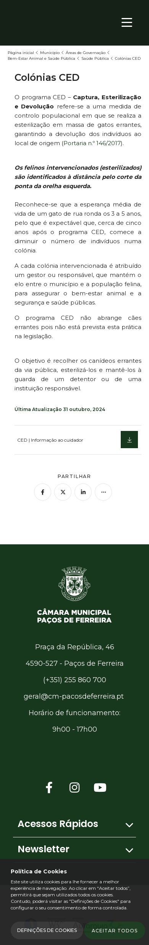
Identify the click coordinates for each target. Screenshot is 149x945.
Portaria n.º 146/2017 (92, 143)
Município (50, 52)
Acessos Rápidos (58, 823)
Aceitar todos (115, 931)
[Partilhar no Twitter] (62, 492)
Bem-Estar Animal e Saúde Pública (41, 58)
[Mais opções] (103, 492)
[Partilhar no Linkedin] (83, 492)
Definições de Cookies (47, 930)
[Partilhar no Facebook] (42, 492)
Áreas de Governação (85, 52)
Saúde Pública (95, 58)
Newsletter (44, 849)
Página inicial (21, 52)
